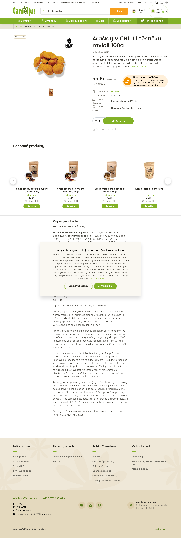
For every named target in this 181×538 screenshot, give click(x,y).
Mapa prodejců (140, 469)
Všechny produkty (41, 26)
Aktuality (97, 457)
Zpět (18, 26)
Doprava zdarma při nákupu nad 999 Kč (31, 2)
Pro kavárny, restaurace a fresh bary (149, 463)
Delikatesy (57, 26)
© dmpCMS (160, 529)
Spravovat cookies (78, 286)
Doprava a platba (101, 471)
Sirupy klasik (20, 457)
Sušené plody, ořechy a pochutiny (79, 26)
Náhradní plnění (152, 20)
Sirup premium (21, 462)
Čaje (99, 20)
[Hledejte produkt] (85, 11)
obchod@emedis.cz (126, 2)
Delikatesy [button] (121, 20)
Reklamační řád (100, 466)
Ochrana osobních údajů (105, 476)
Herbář (56, 462)
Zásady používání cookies (106, 481)
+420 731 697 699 (145, 2)
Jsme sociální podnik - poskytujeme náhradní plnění (76, 2)
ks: (96, 121)
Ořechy (101, 26)
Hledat (118, 11)
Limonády (48, 20)
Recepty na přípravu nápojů (67, 457)
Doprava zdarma (119, 101)
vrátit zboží (125, 108)
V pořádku (105, 286)
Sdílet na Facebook (104, 129)
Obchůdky (137, 457)
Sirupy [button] (23, 20)
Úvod (28, 26)
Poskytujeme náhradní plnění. (145, 85)
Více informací (97, 279)
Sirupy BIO (18, 466)
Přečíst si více (139, 66)
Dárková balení (76, 20)
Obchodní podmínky (103, 462)
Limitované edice (22, 471)
